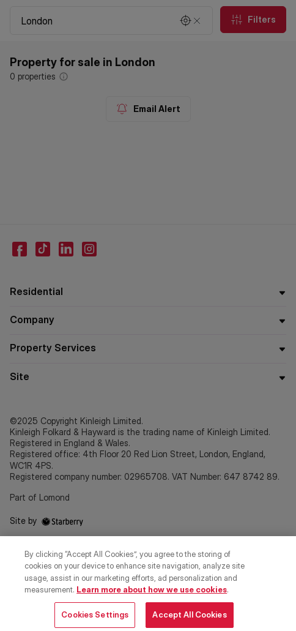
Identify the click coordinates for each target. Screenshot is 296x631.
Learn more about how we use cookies (151, 596)
